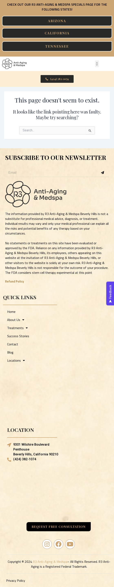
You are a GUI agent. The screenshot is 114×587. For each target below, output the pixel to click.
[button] (97, 63)
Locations (16, 360)
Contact (12, 344)
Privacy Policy (15, 580)
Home (11, 311)
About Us (15, 319)
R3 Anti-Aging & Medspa (50, 561)
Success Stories (18, 336)
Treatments (17, 328)
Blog (10, 352)
